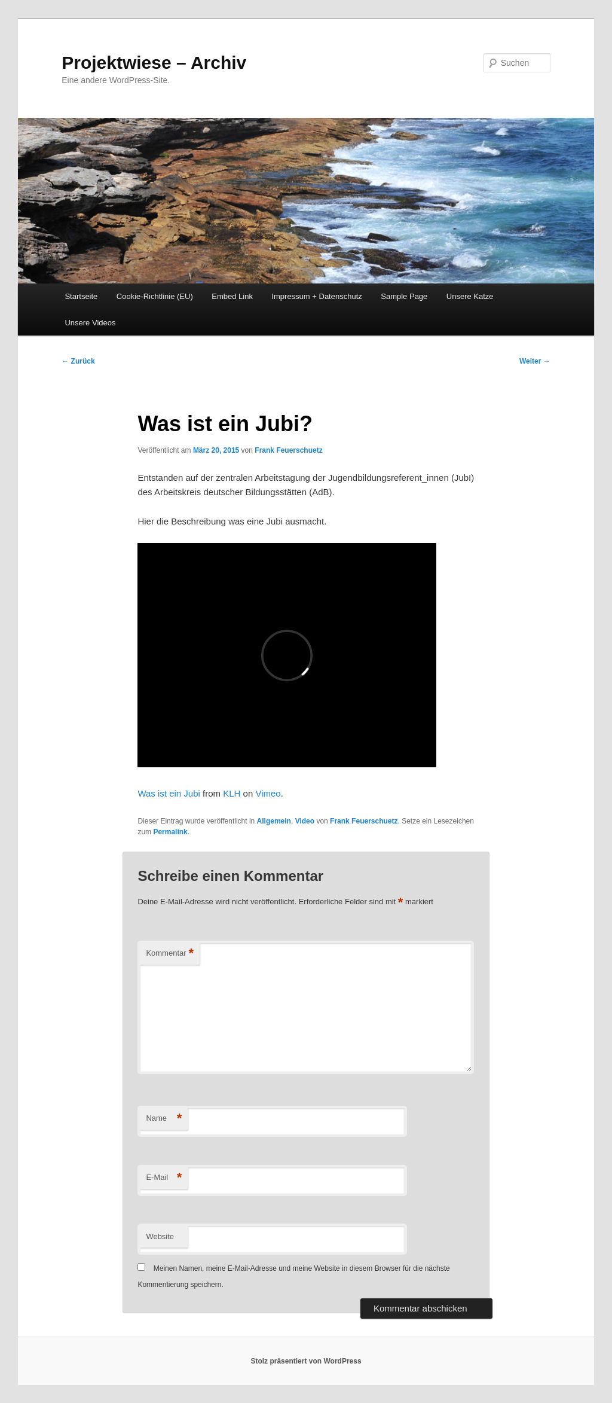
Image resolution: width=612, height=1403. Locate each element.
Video (304, 821)
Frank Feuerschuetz (288, 450)
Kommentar (170, 953)
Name (164, 1118)
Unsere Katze (470, 296)
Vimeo (267, 793)
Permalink (170, 832)
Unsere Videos (90, 322)
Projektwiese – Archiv (154, 62)
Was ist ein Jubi (168, 793)
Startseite (81, 296)
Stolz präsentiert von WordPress (305, 1361)
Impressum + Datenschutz (316, 296)
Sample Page (404, 296)
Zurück (78, 361)
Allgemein (274, 821)
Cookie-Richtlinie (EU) (155, 296)
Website (160, 1236)
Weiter (534, 361)
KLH (231, 793)
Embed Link (232, 296)
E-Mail (164, 1178)
